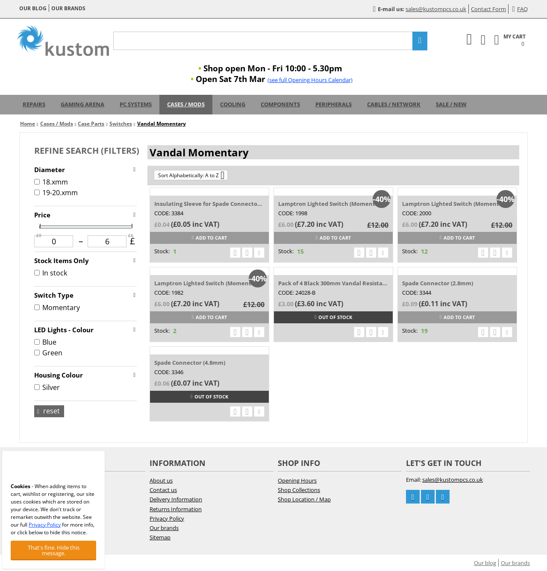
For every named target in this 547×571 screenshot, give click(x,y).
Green (48, 352)
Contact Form (488, 9)
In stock (50, 273)
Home (27, 123)
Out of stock (333, 317)
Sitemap (160, 537)
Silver (47, 387)
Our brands (68, 8)
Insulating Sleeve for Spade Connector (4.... (209, 204)
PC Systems (136, 104)
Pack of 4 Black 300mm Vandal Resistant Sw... (333, 283)
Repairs (34, 104)
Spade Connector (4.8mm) (189, 362)
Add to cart (209, 237)
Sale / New (451, 104)
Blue (45, 342)
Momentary (57, 307)
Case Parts (91, 123)
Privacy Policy (167, 518)
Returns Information (176, 509)
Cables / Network (394, 104)
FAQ (520, 9)
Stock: (162, 251)
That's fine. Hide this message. (53, 550)
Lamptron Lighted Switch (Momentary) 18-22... (333, 204)
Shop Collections (299, 490)
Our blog (33, 8)
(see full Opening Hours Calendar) (310, 80)
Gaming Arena (82, 104)
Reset (48, 411)
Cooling (232, 104)
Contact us (163, 490)
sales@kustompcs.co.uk (436, 9)
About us (161, 480)
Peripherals (333, 104)
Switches (120, 123)
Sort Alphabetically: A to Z (191, 175)
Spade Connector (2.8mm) (437, 283)
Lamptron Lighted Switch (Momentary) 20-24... (209, 283)
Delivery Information (176, 499)
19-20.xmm (56, 192)
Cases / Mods (186, 104)
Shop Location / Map (304, 499)
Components (280, 104)
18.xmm (51, 182)
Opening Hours (297, 480)
